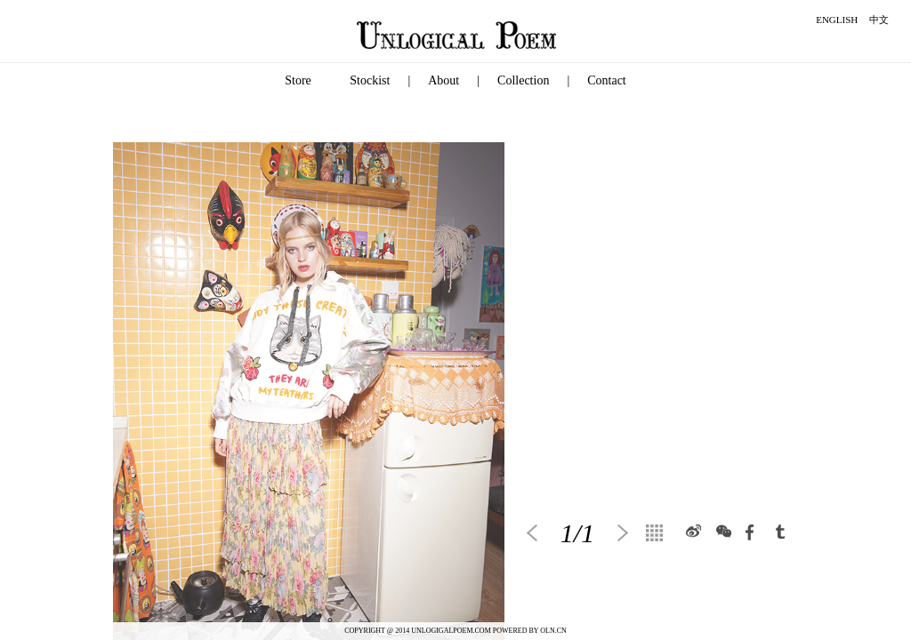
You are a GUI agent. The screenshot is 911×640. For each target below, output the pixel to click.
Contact (606, 80)
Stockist (370, 80)
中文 (879, 19)
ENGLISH (837, 19)
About (443, 80)
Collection (523, 80)
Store (298, 80)
